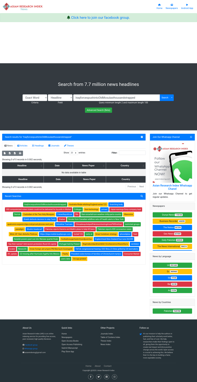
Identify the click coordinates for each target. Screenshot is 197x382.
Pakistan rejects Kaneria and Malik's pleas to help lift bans (70, 229)
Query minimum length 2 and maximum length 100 (123, 102)
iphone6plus (125, 234)
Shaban (62, 219)
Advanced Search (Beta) (98, 110)
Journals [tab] (53, 145)
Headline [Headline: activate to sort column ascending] (19, 165)
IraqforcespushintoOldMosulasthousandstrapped (47, 137)
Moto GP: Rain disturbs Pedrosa (23, 234)
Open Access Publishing (72, 344)
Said (135, 234)
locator (12, 249)
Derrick (17, 214)
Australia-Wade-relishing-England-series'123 (87, 204)
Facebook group (31, 345)
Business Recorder (172, 221)
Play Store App (68, 351)
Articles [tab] (22, 145)
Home (64, 334)
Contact (107, 366)
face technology (91, 209)
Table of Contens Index (110, 337)
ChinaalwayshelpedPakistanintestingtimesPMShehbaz (99, 224)
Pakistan (172, 311)
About (98, 366)
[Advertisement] (98, 42)
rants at (89, 234)
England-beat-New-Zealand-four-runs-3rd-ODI (114, 239)
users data (65, 259)
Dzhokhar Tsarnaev (64, 224)
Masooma (128, 214)
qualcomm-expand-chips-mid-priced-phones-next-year (30, 224)
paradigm (20, 229)
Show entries (74, 153)
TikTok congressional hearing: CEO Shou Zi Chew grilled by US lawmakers (107, 249)
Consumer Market (131, 254)
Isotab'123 (78, 234)
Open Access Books (70, 341)
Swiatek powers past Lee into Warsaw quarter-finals (36, 239)
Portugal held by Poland (69, 244)
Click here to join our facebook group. (100, 18)
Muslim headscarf (34, 229)
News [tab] (8, 145)
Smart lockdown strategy (106, 234)
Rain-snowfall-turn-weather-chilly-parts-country (101, 214)
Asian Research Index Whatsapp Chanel (172, 187)
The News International (172, 246)
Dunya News (172, 215)
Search (165, 97)
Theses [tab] (69, 145)
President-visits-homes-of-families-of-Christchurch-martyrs (96, 254)
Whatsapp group (30, 349)
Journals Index (107, 334)
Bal (172, 284)
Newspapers (67, 337)
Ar (172, 290)
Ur (172, 265)
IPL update (12, 254)
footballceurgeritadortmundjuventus (76, 239)
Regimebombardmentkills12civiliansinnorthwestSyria (105, 244)
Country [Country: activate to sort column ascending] (127, 165)
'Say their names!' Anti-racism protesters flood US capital (32, 244)
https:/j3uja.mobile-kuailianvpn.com (55, 234)
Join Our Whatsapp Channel (166, 137)
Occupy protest (79, 259)
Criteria (34, 102)
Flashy (65, 254)
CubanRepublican (64, 214)
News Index (105, 344)
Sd (172, 277)
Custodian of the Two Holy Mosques (38, 214)
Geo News (172, 233)
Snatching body (116, 204)
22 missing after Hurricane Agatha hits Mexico (39, 254)
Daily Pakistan (172, 240)
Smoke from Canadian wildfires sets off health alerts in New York (95, 219)
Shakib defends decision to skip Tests (40, 219)
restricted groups (132, 224)
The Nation (172, 227)
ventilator (135, 244)
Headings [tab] (38, 145)
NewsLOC (22, 249)
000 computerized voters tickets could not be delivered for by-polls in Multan (38, 209)
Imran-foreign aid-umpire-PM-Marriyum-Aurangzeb (51, 249)
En (172, 271)
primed (104, 209)
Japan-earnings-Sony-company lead (126, 209)
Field (60, 102)
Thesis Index (106, 341)
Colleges (78, 209)
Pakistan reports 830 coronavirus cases (114, 229)
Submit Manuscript (70, 348)
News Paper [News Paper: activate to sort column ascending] (87, 165)
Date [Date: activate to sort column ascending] (51, 165)
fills (76, 214)
